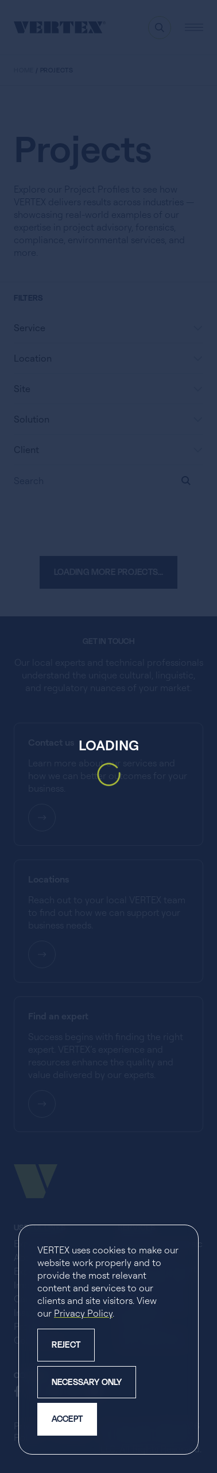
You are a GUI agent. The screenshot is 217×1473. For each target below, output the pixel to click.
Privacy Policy (83, 1313)
